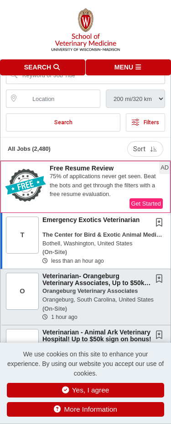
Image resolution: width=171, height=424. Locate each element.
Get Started (146, 203)
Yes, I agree (85, 390)
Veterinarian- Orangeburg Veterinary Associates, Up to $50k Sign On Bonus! (93, 283)
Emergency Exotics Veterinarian (91, 219)
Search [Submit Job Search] (63, 122)
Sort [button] (145, 149)
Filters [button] (145, 122)
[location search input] (59, 99)
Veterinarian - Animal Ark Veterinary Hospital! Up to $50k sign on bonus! (96, 336)
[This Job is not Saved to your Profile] (161, 223)
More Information (85, 409)
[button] (128, 67)
